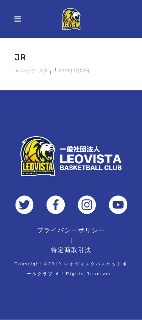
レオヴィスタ (34, 70)
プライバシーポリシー (71, 230)
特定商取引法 (71, 250)
